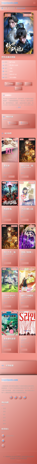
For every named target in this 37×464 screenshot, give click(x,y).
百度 (4, 408)
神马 (4, 420)
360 (4, 414)
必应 (4, 417)
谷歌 (4, 411)
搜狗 (4, 423)
